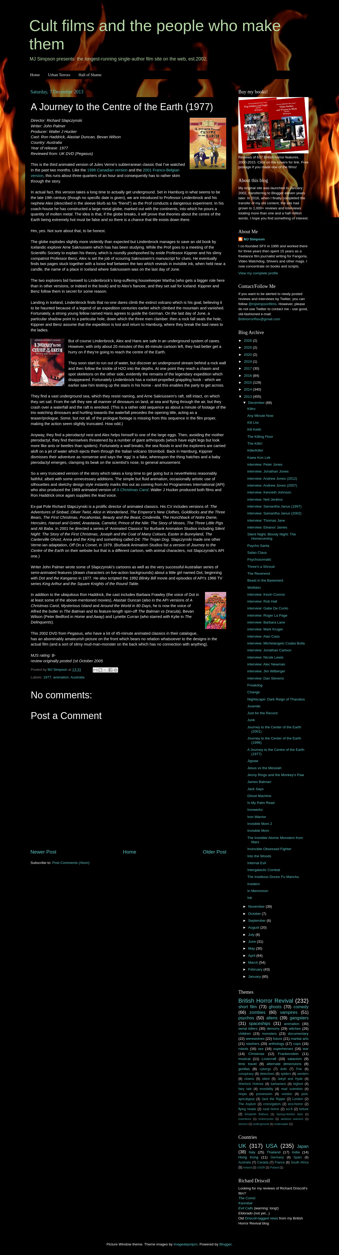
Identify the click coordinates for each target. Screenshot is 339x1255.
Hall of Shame (89, 75)
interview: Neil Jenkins (265, 499)
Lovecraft (269, 1059)
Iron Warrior (256, 817)
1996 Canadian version (107, 170)
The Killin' (255, 443)
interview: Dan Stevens (265, 678)
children (244, 1034)
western (303, 1074)
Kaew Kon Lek (258, 458)
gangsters (299, 1017)
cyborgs (265, 1069)
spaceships (259, 1023)
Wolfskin (254, 588)
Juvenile (254, 706)
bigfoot (298, 1084)
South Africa (300, 1162)
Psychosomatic (259, 559)
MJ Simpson (254, 239)
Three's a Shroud (261, 567)
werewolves (255, 1039)
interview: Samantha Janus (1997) (274, 506)
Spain (297, 1157)
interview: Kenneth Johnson (269, 492)
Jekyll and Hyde (290, 1079)
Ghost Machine (259, 796)
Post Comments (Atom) (71, 863)
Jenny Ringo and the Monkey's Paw (275, 775)
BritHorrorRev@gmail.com (259, 319)
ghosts (275, 1006)
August (254, 927)
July (252, 935)
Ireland (247, 1167)
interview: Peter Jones (265, 464)
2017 (248, 368)
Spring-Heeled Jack (289, 1114)
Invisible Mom (258, 831)
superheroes (283, 1049)
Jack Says (255, 789)
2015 (248, 382)
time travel (247, 1064)
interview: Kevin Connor (266, 594)
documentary (298, 1034)
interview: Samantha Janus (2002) (274, 513)
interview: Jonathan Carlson (269, 650)
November (257, 906)
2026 (248, 341)
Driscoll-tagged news (261, 1218)
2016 (248, 376)
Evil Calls (245, 1208)
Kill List (253, 423)
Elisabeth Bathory (257, 1114)
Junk (251, 720)
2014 (248, 389)
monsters (269, 1034)
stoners (243, 1124)
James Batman (259, 782)
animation (61, 677)
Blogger (225, 1244)
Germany (277, 1157)
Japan (303, 1146)
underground (261, 1124)
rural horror (271, 1109)
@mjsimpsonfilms (262, 304)
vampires (288, 1012)
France (280, 1162)
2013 (248, 397)
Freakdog (254, 685)
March (253, 962)
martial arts (300, 1039)
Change (253, 692)
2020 (248, 355)
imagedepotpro (186, 1244)
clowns (249, 1079)
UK (242, 1146)
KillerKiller (255, 450)
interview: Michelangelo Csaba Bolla (276, 643)
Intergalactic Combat (263, 870)
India (296, 1152)
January (255, 977)
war (306, 1049)
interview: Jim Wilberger (266, 671)
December (257, 403)
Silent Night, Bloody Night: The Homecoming (271, 536)
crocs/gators (272, 1104)
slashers (252, 1044)
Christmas (256, 1054)
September (257, 921)
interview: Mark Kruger (265, 629)
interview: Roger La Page (267, 615)
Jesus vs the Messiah (264, 768)
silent (266, 1079)
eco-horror (295, 1104)
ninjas (242, 1094)
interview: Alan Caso (263, 636)
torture (304, 1109)
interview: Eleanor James (267, 527)
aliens (272, 1017)
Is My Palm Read (261, 803)
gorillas (244, 1069)
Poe (299, 1069)
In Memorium (257, 891)
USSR (261, 1167)
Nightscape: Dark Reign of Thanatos (276, 699)
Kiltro (251, 409)
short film (247, 1006)
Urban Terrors (59, 75)
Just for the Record (262, 713)
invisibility (266, 1089)
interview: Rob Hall (262, 601)
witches (295, 1029)
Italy (252, 1152)
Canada (263, 1162)
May (252, 948)
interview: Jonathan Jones (268, 471)
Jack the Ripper (273, 1099)
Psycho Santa (258, 546)
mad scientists (291, 1089)
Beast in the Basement (265, 580)
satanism (294, 1059)
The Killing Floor (260, 437)
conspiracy (246, 1074)
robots (243, 1049)
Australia (77, 677)
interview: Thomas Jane (266, 520)
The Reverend (258, 573)
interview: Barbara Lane (266, 622)
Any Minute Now (260, 416)
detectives (267, 1074)
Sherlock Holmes (251, 1084)
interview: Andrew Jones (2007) (272, 485)
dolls (283, 1069)
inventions (244, 1118)
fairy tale (245, 1089)
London (297, 1099)
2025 (248, 347)
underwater (281, 1124)
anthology (276, 1044)
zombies (257, 1012)
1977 (47, 677)
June (252, 942)
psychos (246, 1017)
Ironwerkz (255, 810)
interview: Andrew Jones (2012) (272, 479)
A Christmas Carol (132, 490)
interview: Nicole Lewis (265, 657)
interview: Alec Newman (266, 664)
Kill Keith (254, 429)
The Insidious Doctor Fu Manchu (273, 877)
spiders (286, 1074)
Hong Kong (248, 1157)
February (256, 969)
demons (273, 1029)
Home (35, 75)
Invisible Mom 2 (259, 824)
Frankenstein (288, 1054)
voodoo (287, 1094)
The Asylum (247, 1104)
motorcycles (266, 1118)
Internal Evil (256, 863)
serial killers (247, 1029)
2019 (248, 361)
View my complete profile (258, 273)
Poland (274, 1167)
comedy (301, 1006)
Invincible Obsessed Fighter (269, 849)
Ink (249, 898)
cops (297, 1044)
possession (264, 1094)
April (252, 956)
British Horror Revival (265, 1000)
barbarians (278, 1084)
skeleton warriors (292, 1118)
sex (261, 1049)
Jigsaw (252, 761)
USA (271, 1146)
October (255, 914)
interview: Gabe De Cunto (267, 608)
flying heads (247, 1109)
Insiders (253, 884)
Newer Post (43, 852)
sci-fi (289, 1109)
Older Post (214, 852)
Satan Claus (257, 553)
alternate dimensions (284, 1064)
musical (244, 1059)
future (277, 1039)
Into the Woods (259, 856)
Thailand (273, 1152)
